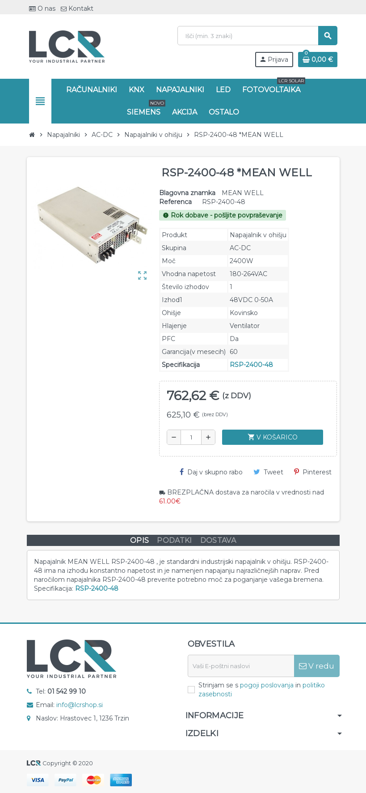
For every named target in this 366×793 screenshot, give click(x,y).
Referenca (175, 202)
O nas (42, 8)
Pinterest (313, 472)
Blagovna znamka (187, 193)
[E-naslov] (241, 666)
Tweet (268, 472)
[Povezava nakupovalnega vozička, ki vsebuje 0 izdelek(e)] (317, 59)
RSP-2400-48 (251, 365)
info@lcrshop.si (79, 705)
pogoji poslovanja (267, 685)
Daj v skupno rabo (211, 472)
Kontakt (77, 8)
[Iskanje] (257, 35)
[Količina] (191, 437)
